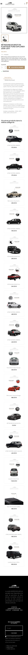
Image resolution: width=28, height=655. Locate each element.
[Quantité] (3, 67)
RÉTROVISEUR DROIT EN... (14, 256)
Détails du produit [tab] (10, 80)
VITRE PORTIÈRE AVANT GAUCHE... (14, 451)
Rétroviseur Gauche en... (14, 201)
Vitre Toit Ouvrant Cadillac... (14, 506)
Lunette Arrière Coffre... (14, 562)
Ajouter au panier (15, 67)
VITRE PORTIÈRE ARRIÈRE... (14, 145)
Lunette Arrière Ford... (14, 479)
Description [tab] (7, 77)
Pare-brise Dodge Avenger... (14, 367)
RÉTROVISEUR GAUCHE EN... (14, 423)
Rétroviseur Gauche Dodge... (14, 395)
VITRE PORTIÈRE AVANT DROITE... (14, 534)
